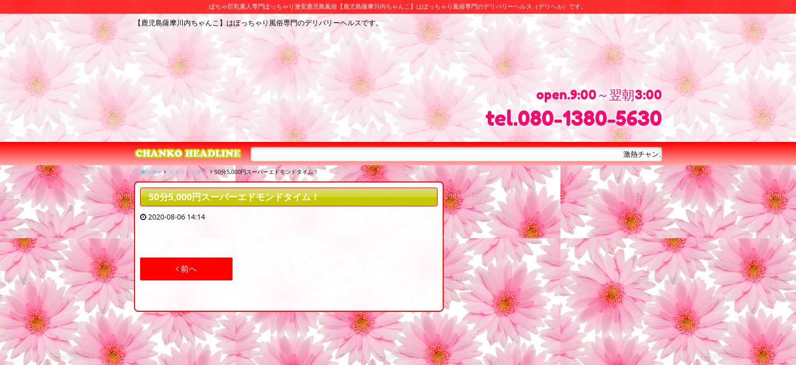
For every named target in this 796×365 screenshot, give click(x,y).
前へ (186, 268)
